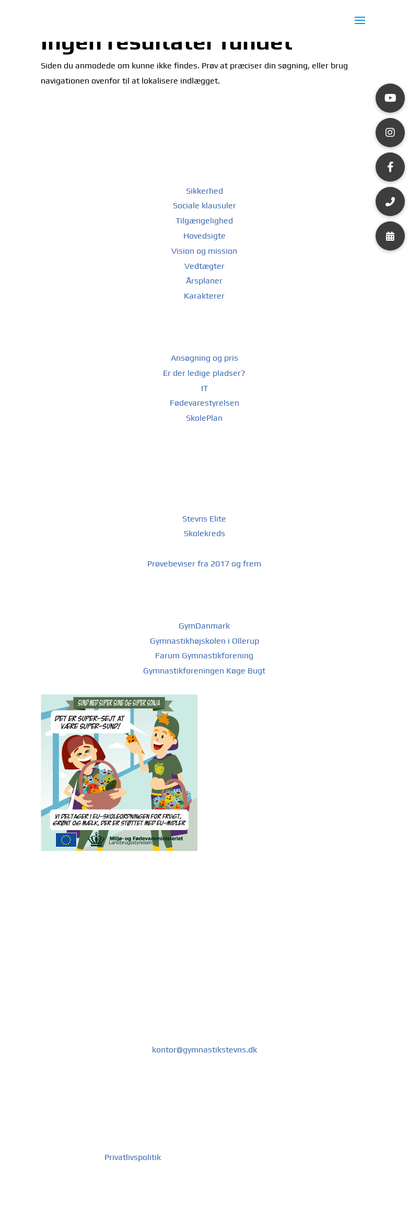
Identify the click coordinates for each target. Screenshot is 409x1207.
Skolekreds (204, 533)
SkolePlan (204, 418)
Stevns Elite (204, 519)
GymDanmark (204, 626)
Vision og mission (204, 251)
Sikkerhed (204, 191)
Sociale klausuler (204, 205)
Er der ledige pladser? (204, 373)
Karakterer (204, 296)
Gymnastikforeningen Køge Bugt (204, 671)
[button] (390, 98)
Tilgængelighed (204, 221)
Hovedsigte (204, 236)
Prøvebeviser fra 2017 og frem (204, 564)
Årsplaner (204, 281)
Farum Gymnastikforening (204, 655)
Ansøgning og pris (204, 358)
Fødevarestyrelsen (204, 403)
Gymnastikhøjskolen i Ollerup (204, 641)
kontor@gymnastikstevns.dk (204, 1050)
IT (204, 388)
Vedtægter (204, 266)
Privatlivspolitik (133, 1157)
